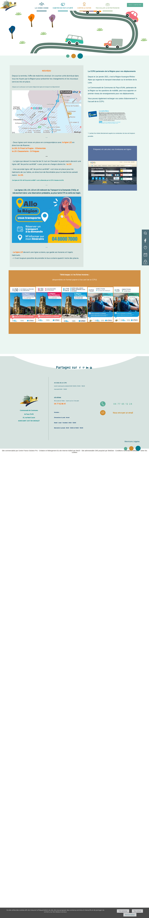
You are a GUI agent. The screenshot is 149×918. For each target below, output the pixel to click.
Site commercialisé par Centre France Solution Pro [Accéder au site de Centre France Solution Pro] (20, 451)
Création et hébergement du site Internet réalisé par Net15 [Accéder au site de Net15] (59, 451)
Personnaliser (130, 915)
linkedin (87, 367)
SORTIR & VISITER (84, 8)
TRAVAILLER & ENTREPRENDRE (108, 8)
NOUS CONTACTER (135, 5)
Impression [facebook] (91, 367)
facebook (80, 367)
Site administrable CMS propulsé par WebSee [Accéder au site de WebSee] (98, 451)
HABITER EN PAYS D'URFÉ (63, 8)
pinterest (83, 367)
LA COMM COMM (41, 8)
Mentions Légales (132, 441)
